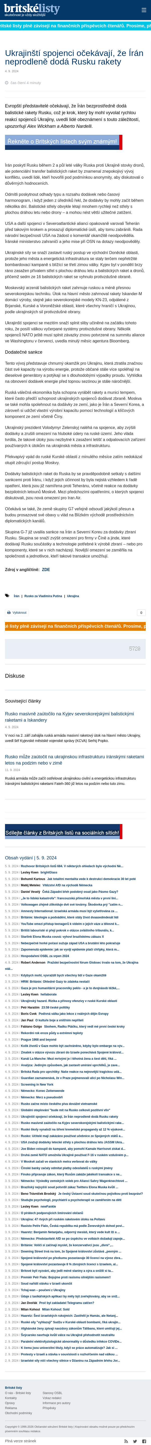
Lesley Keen (29, 872)
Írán (16, 596)
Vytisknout (16, 612)
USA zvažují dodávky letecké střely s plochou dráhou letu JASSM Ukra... (72, 1142)
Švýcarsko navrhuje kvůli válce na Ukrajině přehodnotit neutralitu (67, 1335)
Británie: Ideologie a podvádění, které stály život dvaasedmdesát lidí (69, 917)
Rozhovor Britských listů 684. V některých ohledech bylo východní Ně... (72, 866)
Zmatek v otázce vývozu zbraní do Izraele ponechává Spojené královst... (72, 1052)
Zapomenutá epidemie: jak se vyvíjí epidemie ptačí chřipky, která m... (70, 949)
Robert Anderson (33, 962)
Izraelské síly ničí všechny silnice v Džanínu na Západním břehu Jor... (70, 1360)
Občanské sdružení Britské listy (53, 1426)
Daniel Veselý (30, 892)
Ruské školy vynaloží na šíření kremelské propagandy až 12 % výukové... (73, 1129)
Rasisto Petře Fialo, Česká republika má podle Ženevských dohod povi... (72, 1226)
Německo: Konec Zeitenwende (42, 1091)
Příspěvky (49, 1408)
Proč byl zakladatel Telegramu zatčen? (66, 1303)
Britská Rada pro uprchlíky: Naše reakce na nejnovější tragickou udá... (71, 1072)
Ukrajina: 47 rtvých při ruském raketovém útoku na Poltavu (63, 1219)
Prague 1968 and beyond (38, 1039)
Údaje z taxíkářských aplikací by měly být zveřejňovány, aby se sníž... (70, 1296)
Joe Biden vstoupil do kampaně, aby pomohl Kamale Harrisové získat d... (73, 1149)
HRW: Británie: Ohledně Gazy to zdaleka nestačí (55, 981)
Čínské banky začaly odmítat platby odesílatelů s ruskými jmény (66, 1168)
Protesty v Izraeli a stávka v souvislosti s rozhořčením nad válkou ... (69, 1354)
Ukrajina (73, 596)
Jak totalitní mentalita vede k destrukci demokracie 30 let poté (91, 879)
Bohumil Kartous (33, 879)
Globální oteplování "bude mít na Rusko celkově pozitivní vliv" (65, 1110)
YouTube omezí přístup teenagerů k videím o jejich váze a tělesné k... (70, 924)
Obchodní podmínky (18, 1413)
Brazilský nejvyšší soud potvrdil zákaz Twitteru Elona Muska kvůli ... (69, 1187)
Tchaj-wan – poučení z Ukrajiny (43, 1290)
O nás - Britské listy (18, 1393)
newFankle (48, 1206)
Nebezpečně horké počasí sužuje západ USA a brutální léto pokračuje (70, 943)
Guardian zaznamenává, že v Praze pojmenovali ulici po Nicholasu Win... (72, 1078)
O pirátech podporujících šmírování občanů (52, 1213)
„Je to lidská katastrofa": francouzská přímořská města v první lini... (69, 898)
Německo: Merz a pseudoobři (42, 1097)
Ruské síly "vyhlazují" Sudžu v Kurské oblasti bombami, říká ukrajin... (71, 1322)
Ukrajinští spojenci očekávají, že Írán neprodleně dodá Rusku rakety (69, 1116)
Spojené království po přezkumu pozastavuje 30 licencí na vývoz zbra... (71, 1258)
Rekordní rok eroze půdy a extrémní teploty (52, 1033)
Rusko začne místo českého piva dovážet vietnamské (59, 1104)
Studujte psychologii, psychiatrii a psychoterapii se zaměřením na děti (71, 1200)
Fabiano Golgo (31, 1026)
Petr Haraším (30, 1007)
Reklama (11, 1408)
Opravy (10, 1403)
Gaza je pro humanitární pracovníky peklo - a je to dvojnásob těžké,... (70, 988)
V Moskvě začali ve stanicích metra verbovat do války (59, 1161)
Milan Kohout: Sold (55, 1309)
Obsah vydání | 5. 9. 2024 (31, 857)
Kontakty (11, 1398)
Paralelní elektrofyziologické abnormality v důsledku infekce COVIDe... (71, 1341)
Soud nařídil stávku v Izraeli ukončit (46, 1283)
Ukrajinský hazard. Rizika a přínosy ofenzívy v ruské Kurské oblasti (69, 1001)
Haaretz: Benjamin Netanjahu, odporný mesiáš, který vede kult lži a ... (70, 1232)
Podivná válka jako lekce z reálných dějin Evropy (73, 1014)
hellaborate (49, 994)
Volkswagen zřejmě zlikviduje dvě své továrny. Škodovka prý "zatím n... (72, 904)
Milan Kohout (30, 1309)
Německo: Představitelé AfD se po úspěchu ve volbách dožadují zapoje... (73, 1238)
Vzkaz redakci (52, 1398)
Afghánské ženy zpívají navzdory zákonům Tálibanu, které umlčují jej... (71, 1328)
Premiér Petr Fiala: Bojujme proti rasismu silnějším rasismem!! (66, 1277)
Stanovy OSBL (52, 1393)
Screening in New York (37, 1084)
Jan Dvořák (29, 1303)
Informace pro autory (56, 1403)
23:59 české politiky (56, 1007)
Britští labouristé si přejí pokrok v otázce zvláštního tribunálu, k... (67, 930)
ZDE (46, 570)
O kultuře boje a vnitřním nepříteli (59, 1020)
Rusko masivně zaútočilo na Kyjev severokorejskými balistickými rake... (72, 1123)
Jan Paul (27, 1020)
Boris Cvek (29, 1014)
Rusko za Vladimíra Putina (43, 596)
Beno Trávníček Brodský (38, 1194)
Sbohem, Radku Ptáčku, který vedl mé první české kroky (84, 1026)
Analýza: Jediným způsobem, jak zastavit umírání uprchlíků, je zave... (70, 1065)
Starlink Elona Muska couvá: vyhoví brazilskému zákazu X (62, 936)
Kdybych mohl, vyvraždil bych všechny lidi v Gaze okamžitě (63, 975)
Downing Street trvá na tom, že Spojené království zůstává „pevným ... (71, 1251)
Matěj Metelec (30, 885)
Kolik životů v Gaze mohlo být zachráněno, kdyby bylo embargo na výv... (72, 1046)
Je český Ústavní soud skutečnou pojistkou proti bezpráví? (100, 1194)
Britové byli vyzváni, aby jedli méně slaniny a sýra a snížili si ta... (67, 1271)
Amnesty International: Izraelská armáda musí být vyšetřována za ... (69, 911)
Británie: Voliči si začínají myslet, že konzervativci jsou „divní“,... (67, 1245)
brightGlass (49, 872)
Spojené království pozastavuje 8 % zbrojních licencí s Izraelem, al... (69, 1264)
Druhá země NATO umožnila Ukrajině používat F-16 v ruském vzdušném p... (74, 1155)
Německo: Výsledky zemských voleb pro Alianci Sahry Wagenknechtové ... (74, 1181)
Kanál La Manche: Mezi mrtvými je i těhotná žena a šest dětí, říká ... (68, 1058)
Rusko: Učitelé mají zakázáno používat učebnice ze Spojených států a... (72, 1136)
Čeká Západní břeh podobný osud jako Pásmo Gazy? (80, 892)
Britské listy (60, 10)
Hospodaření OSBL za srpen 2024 (45, 956)
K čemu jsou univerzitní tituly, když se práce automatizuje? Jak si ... (69, 1348)
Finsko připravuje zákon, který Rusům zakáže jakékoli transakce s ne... (71, 1174)
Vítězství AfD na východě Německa (67, 885)
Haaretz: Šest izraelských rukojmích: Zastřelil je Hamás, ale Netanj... (69, 1315)
